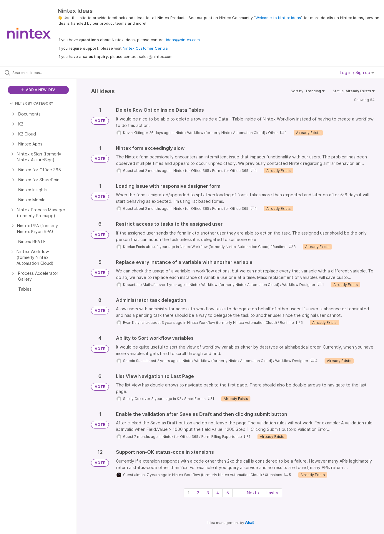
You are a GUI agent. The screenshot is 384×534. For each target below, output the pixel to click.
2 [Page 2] (198, 492)
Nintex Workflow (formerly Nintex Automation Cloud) (220, 132)
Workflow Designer (298, 284)
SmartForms (195, 398)
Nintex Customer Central (146, 48)
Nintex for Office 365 (191, 170)
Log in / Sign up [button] (357, 72)
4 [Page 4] (217, 492)
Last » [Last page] (272, 492)
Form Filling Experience (221, 436)
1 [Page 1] (188, 492)
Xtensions (273, 475)
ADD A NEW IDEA (38, 90)
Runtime (279, 247)
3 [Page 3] (208, 492)
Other (273, 132)
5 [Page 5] (227, 492)
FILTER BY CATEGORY (31, 103)
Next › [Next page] (253, 492)
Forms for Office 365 (230, 170)
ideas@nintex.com (183, 39)
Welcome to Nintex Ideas (278, 17)
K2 (179, 398)
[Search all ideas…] (46, 72)
